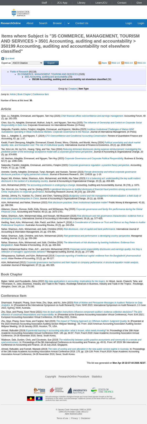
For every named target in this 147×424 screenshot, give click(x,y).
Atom (104, 63)
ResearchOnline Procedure (74, 376)
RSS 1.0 (116, 63)
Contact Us (81, 23)
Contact (121, 2)
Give (139, 2)
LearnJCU (101, 2)
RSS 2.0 (128, 63)
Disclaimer (85, 418)
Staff (44, 2)
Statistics (97, 376)
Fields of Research (19, 71)
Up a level (9, 58)
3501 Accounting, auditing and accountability (46, 77)
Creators (73, 88)
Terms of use (62, 418)
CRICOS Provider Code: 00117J (73, 412)
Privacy (74, 418)
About (29, 23)
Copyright (50, 376)
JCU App (62, 2)
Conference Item (41, 94)
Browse (57, 23)
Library (81, 2)
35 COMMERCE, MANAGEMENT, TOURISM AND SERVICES (47, 74)
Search (43, 23)
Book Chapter (24, 94)
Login (129, 23)
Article (13, 94)
